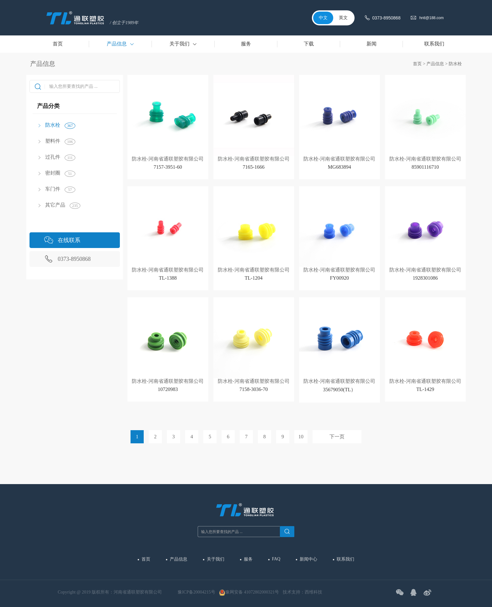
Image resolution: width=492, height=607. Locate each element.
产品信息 (435, 63)
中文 (323, 17)
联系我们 (345, 559)
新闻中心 (308, 559)
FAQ (276, 559)
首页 (417, 63)
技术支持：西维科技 (302, 592)
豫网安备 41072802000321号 (249, 592)
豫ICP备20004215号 (196, 592)
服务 (248, 559)
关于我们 (215, 559)
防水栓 (455, 63)
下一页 (337, 436)
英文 (343, 17)
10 (300, 436)
